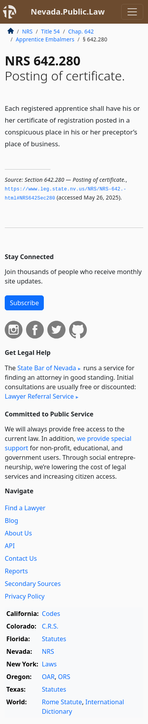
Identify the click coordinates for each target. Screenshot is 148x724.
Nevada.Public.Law (68, 11)
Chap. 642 (81, 31)
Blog (11, 520)
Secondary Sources (33, 583)
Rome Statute (62, 702)
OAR (48, 676)
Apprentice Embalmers (45, 39)
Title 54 (50, 31)
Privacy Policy (25, 596)
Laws (49, 664)
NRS (27, 31)
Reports (16, 571)
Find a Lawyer (25, 508)
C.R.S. (50, 626)
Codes (51, 613)
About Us (18, 533)
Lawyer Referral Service (39, 396)
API (10, 545)
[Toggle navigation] (132, 12)
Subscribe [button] (24, 303)
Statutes (54, 638)
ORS (64, 676)
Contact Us (21, 558)
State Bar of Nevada (46, 368)
